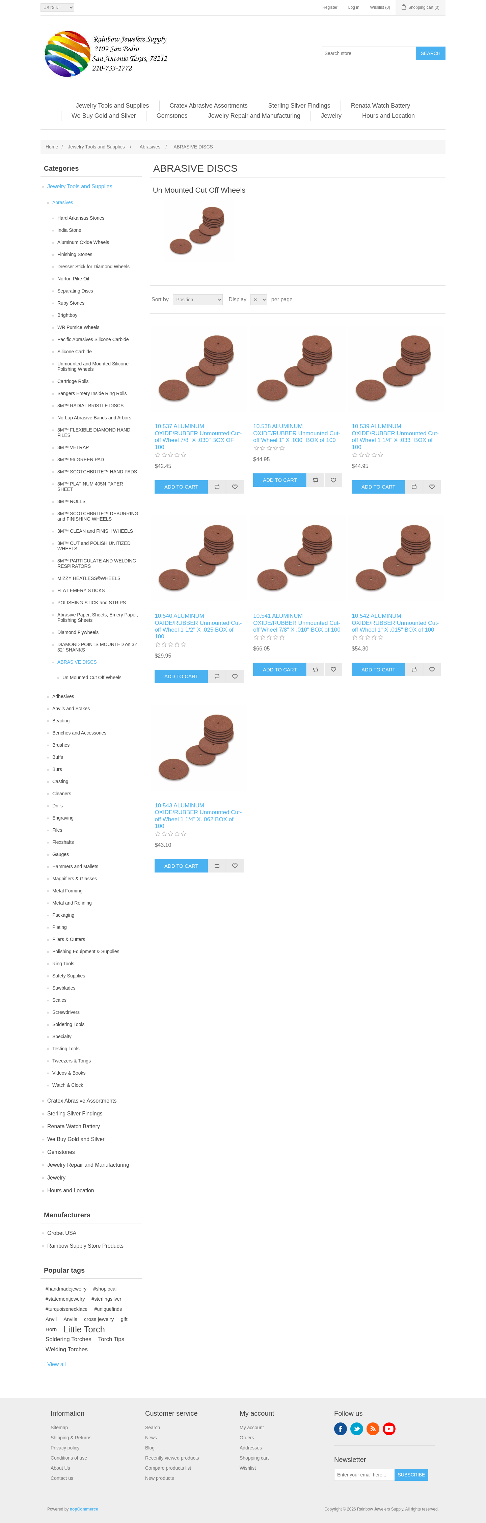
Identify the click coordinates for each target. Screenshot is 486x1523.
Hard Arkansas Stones (80, 218)
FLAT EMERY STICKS (81, 590)
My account (252, 1427)
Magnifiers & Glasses (74, 878)
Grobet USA (61, 1233)
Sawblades (64, 988)
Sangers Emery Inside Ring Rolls (92, 393)
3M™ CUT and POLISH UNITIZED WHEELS (94, 546)
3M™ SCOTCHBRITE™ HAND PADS (97, 471)
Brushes (61, 745)
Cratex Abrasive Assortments (209, 105)
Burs (57, 769)
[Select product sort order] (198, 299)
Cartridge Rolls (73, 381)
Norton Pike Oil (73, 278)
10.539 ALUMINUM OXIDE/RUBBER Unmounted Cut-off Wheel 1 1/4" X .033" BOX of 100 (395, 436)
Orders (247, 1437)
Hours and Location (388, 115)
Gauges (60, 854)
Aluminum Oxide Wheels (83, 242)
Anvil (51, 1319)
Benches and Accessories (79, 733)
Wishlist (248, 1468)
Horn (51, 1329)
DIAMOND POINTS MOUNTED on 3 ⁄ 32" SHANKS (96, 647)
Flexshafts (63, 842)
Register (330, 7)
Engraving (63, 818)
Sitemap (59, 1427)
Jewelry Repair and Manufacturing (254, 115)
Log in (353, 7)
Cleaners (61, 793)
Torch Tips (111, 1339)
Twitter (356, 1428)
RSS (373, 1428)
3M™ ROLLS (71, 501)
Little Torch (84, 1329)
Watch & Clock (67, 1085)
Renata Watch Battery (380, 105)
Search (152, 1427)
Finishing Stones (74, 254)
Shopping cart (254, 1458)
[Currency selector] (57, 7)
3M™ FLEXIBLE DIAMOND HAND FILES (93, 432)
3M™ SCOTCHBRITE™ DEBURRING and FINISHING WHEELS (97, 516)
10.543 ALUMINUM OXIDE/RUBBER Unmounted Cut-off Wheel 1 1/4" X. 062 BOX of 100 (198, 815)
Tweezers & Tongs (71, 1060)
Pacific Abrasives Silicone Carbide (93, 339)
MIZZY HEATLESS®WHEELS (88, 578)
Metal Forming (67, 890)
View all (56, 1364)
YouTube (389, 1428)
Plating (59, 927)
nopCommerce (84, 1509)
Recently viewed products (172, 1458)
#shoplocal (104, 1289)
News (151, 1437)
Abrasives (62, 202)
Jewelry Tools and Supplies (112, 105)
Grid (428, 299)
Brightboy (67, 315)
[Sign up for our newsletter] (364, 1475)
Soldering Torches (68, 1339)
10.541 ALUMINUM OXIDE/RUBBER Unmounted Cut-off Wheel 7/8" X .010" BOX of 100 (296, 623)
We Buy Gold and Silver (104, 115)
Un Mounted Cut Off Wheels (92, 677)
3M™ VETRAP (73, 447)
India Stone (69, 230)
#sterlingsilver (106, 1299)
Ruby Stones (70, 303)
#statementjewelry (65, 1299)
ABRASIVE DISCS (77, 662)
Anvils (70, 1319)
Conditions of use (69, 1458)
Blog (150, 1447)
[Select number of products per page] (258, 299)
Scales (59, 1000)
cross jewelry (99, 1319)
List (440, 299)
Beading (61, 720)
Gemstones (172, 115)
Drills (57, 805)
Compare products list (168, 1468)
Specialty (62, 1036)
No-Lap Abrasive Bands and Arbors (94, 417)
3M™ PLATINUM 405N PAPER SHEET (90, 486)
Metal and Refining (72, 903)
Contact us (62, 1478)
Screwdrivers (66, 1012)
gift (123, 1319)
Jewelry (331, 115)
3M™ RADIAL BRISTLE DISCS (90, 405)
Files (57, 830)
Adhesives (63, 696)
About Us (60, 1468)
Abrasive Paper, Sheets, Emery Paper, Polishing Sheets (97, 617)
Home (52, 146)
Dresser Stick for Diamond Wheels (93, 266)
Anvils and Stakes (71, 708)
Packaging (63, 915)
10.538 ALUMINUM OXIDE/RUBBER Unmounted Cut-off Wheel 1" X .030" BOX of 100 (296, 433)
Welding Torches (67, 1349)
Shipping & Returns (71, 1437)
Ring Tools (63, 963)
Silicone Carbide (74, 351)
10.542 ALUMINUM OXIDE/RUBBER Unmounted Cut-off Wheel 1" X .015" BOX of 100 (395, 623)
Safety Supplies (68, 975)
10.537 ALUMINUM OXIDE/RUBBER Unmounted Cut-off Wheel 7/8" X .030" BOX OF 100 (198, 436)
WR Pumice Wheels (78, 327)
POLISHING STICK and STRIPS (91, 602)
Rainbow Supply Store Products (85, 1246)
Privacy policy (65, 1447)
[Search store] (369, 53)
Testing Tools (66, 1048)
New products (159, 1478)
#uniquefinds (108, 1309)
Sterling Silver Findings (299, 105)
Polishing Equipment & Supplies (85, 951)
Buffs (57, 757)
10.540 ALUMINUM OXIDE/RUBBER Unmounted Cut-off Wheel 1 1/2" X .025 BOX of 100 (198, 626)
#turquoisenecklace (66, 1309)
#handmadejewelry (66, 1289)
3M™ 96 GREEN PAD (80, 459)
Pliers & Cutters (68, 939)
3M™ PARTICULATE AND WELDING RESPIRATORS (96, 563)
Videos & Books (69, 1073)
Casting (60, 781)
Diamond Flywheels (78, 632)
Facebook (340, 1428)
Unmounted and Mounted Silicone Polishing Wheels (93, 366)
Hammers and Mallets (75, 866)
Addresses (251, 1447)
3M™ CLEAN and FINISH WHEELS (95, 531)
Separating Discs (75, 291)
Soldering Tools (68, 1024)
